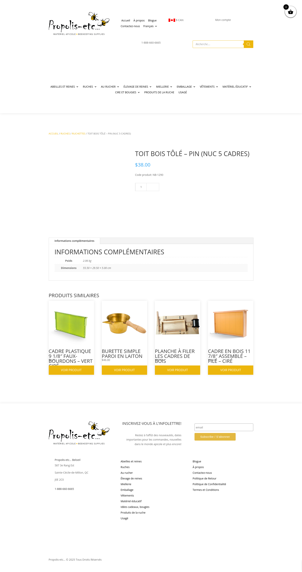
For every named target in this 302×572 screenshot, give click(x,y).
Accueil (125, 20)
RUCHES (88, 86)
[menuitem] (150, 27)
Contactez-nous (130, 26)
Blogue (152, 20)
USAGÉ (182, 92)
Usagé (124, 518)
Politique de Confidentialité (209, 484)
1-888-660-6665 (64, 489)
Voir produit (71, 370)
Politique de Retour (204, 478)
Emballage (127, 490)
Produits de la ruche (133, 512)
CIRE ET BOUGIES (125, 92)
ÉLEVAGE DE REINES (136, 86)
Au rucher (127, 473)
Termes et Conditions (206, 490)
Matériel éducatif (131, 501)
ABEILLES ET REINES (62, 86)
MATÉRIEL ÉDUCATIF (235, 86)
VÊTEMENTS (207, 86)
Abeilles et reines (131, 461)
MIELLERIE (162, 86)
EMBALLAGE (184, 86)
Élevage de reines (131, 478)
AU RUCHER (108, 86)
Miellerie (126, 484)
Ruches (125, 467)
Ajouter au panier (194, 195)
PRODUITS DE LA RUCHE (159, 92)
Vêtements (127, 495)
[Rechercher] (248, 44)
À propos (139, 20)
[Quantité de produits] (141, 187)
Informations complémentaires (74, 241)
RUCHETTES (79, 133)
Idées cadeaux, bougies (135, 507)
